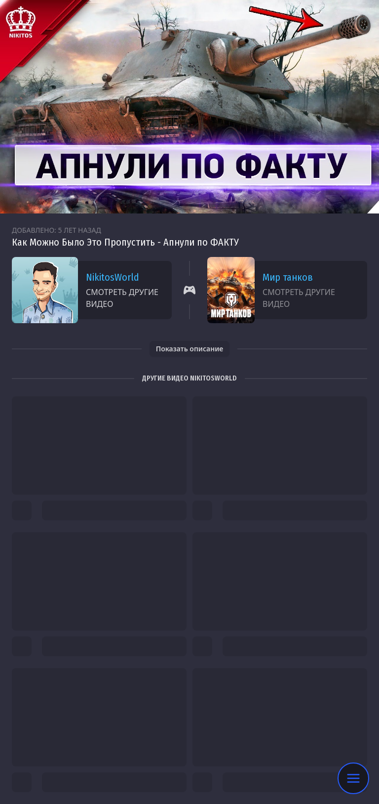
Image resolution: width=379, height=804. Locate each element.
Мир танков (288, 277)
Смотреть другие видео (122, 298)
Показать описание (190, 348)
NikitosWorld (112, 277)
